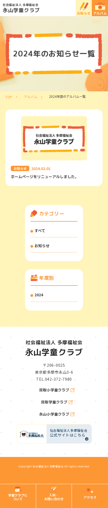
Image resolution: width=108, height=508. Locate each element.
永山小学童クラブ (54, 414)
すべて (39, 230)
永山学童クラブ (55, 8)
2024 (38, 294)
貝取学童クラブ (54, 402)
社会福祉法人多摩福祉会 (48, 466)
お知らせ (84, 13)
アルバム (100, 13)
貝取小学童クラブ (54, 390)
